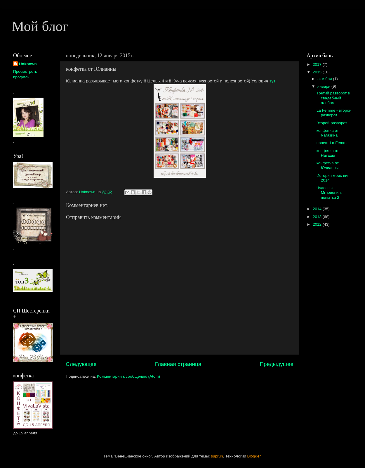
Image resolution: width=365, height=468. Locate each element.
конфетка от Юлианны (328, 165)
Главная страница (178, 364)
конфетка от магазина (328, 132)
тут (272, 81)
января (324, 86)
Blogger (254, 456)
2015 (318, 72)
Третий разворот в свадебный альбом (333, 98)
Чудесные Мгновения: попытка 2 (329, 192)
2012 (318, 224)
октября (325, 79)
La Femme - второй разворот (334, 112)
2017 (318, 64)
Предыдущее (276, 364)
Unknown (28, 64)
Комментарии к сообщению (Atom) (128, 376)
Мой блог (40, 26)
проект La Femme (333, 143)
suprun (217, 456)
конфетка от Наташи (328, 153)
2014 (318, 209)
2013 (318, 217)
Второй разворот (332, 123)
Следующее (81, 364)
